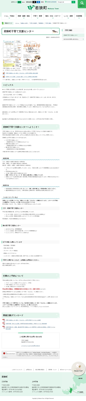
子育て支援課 (33, 23)
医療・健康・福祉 (24, 16)
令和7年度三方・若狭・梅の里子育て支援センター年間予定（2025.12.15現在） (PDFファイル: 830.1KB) (30, 328)
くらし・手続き (9, 16)
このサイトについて (17, 369)
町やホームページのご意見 (67, 369)
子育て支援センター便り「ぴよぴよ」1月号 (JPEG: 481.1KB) (22, 73)
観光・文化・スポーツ (52, 16)
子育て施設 (48, 23)
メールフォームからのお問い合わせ (30, 345)
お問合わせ (29, 369)
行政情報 (79, 16)
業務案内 (41, 23)
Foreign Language (51, 1)
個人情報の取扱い (40, 369)
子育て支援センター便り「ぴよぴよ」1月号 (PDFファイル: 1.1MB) (23, 320)
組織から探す (24, 23)
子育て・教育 (37, 16)
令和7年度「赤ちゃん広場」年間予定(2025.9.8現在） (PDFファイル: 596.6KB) (26, 323)
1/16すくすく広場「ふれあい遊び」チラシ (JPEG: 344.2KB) (21, 76)
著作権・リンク (52, 369)
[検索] (64, 2)
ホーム (17, 23)
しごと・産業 (68, 16)
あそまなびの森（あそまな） (71, 39)
